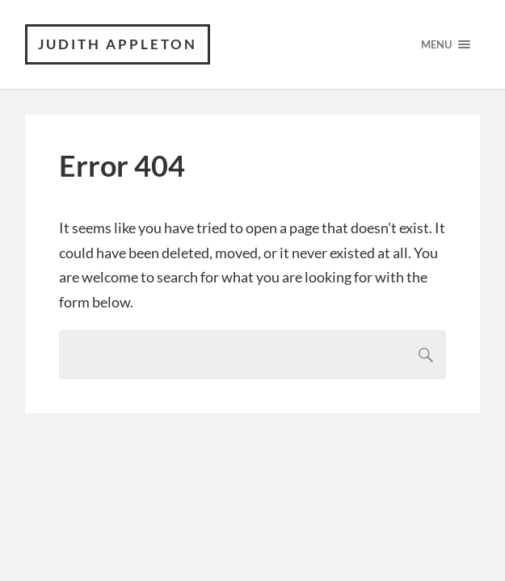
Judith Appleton (117, 44)
